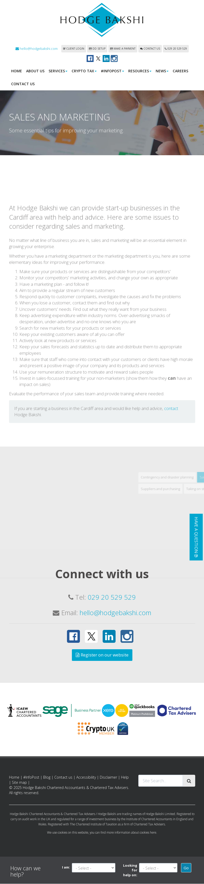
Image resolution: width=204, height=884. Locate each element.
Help (125, 777)
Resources (140, 71)
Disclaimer (108, 777)
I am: (66, 867)
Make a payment (122, 49)
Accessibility (86, 777)
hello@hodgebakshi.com (37, 48)
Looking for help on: (130, 870)
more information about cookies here (131, 833)
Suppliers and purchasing (177, 524)
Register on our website (102, 655)
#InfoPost (112, 71)
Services (58, 71)
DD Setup (97, 49)
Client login (73, 49)
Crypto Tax (84, 71)
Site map (19, 782)
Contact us (150, 49)
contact (171, 444)
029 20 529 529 (176, 49)
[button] (196, 537)
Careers (180, 71)
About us (35, 71)
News (162, 71)
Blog (46, 777)
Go (186, 868)
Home (16, 71)
